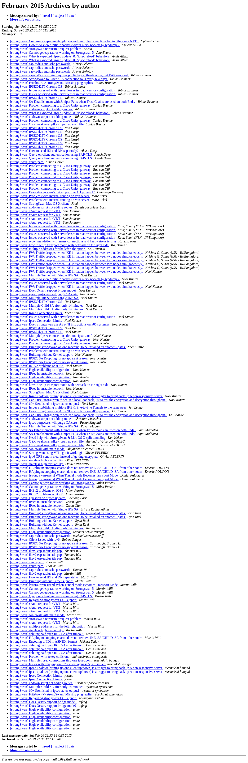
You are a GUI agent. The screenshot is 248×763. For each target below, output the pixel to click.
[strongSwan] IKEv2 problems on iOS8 (37, 366)
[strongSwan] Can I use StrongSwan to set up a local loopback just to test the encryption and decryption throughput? (88, 400)
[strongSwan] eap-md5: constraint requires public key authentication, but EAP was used (69, 75)
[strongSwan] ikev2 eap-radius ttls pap (36, 551)
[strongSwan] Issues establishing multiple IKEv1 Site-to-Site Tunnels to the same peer (68, 407)
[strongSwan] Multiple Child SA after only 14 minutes (47, 305)
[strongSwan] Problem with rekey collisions (40, 656)
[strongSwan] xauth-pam (27, 162)
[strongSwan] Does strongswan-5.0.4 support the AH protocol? (53, 192)
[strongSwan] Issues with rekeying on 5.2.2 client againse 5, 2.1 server (58, 664)
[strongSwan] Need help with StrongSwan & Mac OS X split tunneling (58, 437)
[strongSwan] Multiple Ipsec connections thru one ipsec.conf (51, 335)
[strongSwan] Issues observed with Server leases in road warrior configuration (63, 90)
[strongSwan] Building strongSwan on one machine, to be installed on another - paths (68, 347)
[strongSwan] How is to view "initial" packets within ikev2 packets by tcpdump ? (65, 45)
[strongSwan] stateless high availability (37, 460)
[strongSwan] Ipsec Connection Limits (36, 313)
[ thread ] (46, 15)
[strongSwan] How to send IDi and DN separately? (44, 150)
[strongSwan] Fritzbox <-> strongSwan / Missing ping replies (51, 83)
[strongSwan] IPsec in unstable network (37, 373)
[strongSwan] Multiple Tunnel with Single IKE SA (44, 275)
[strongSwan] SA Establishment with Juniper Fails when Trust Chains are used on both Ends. (73, 101)
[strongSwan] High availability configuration (40, 369)
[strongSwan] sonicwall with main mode (37, 449)
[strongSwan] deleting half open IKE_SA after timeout (47, 634)
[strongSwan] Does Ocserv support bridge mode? (43, 290)
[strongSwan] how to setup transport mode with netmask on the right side (59, 245)
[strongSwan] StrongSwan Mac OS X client (40, 203)
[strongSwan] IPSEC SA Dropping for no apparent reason (49, 358)
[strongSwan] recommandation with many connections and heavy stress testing (63, 241)
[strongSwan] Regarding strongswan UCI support (43, 600)
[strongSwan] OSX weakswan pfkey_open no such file (47, 124)
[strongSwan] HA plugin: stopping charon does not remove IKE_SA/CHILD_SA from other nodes (76, 468)
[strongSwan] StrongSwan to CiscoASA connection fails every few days (59, 79)
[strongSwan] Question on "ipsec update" (38, 498)
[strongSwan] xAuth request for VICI (35, 211)
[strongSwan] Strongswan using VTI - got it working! (46, 452)
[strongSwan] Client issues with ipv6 (35, 539)
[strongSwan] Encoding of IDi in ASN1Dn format (44, 641)
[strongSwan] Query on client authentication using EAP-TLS (51, 154)
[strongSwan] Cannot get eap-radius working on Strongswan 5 (52, 52)
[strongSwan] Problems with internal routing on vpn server (50, 196)
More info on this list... (26, 19)
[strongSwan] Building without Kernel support (42, 354)
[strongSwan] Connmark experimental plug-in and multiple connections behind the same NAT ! (74, 41)
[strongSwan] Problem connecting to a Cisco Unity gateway (50, 105)
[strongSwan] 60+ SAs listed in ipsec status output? (45, 403)
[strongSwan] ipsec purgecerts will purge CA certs (44, 294)
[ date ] (71, 15)
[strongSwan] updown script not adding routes (41, 109)
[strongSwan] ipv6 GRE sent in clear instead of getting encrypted (54, 456)
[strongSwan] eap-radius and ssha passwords (40, 64)
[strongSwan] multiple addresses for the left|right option (48, 249)
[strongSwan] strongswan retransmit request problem (46, 49)
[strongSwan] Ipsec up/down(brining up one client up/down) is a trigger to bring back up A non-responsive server (86, 396)
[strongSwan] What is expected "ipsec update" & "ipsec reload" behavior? (60, 56)
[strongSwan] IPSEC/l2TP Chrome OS (36, 86)
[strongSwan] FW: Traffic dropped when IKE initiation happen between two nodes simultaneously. (77, 252)
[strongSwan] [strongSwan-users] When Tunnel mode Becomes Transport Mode (64, 475)
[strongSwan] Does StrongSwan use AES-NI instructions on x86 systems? (60, 324)
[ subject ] (59, 15)
